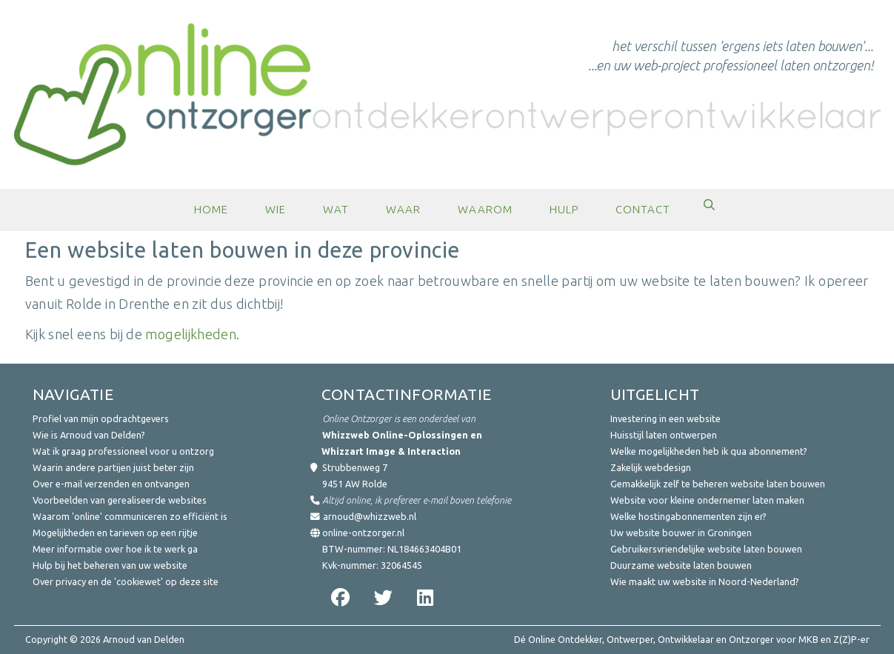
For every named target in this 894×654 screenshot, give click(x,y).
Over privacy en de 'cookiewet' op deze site (126, 581)
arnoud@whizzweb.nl (369, 516)
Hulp (564, 209)
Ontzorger (751, 639)
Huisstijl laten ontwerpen (663, 435)
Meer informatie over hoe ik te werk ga (115, 549)
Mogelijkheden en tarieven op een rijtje (115, 532)
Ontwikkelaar (686, 639)
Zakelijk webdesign (650, 467)
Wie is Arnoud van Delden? (89, 435)
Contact (643, 209)
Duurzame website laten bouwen (681, 565)
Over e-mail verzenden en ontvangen (111, 483)
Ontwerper (630, 639)
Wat (336, 209)
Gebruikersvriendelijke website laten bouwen (706, 549)
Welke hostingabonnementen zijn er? (688, 516)
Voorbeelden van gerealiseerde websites (120, 500)
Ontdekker (580, 639)
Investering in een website (665, 418)
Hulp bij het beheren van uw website (110, 565)
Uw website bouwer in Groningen (681, 532)
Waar (403, 209)
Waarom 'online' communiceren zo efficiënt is (130, 516)
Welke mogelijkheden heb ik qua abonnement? (708, 451)
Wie (275, 209)
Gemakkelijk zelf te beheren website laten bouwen (717, 483)
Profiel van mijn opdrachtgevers (101, 418)
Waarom (485, 209)
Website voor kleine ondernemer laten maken (707, 500)
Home (211, 209)
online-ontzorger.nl (363, 532)
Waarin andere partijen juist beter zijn (113, 467)
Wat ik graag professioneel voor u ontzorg (123, 451)
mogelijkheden (190, 334)
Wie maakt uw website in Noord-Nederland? (704, 581)
